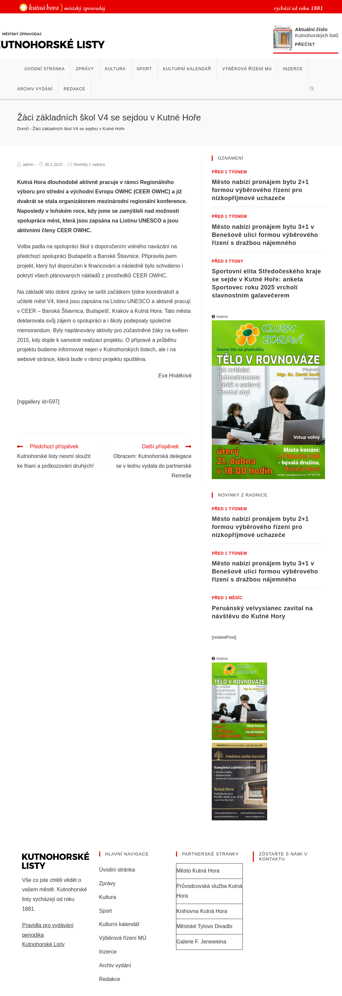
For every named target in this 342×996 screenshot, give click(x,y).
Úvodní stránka (117, 870)
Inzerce (108, 952)
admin (28, 164)
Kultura (107, 897)
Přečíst (305, 44)
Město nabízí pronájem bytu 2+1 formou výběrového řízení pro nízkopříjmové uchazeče (260, 190)
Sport (105, 911)
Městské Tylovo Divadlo (204, 926)
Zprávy (107, 883)
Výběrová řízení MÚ (122, 938)
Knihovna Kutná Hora (201, 911)
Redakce (109, 979)
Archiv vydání (115, 965)
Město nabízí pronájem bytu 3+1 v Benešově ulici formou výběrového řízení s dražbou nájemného (265, 234)
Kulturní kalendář (119, 924)
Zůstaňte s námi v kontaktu (283, 856)
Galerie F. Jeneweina (201, 941)
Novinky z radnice (89, 164)
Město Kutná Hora (197, 871)
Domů (23, 128)
